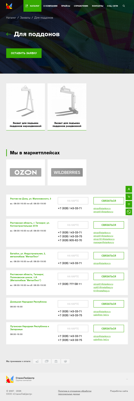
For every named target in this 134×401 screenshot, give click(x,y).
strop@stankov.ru (102, 211)
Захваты (26, 18)
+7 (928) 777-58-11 (70, 290)
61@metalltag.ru (101, 297)
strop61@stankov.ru (103, 214)
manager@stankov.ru (103, 247)
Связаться (109, 203)
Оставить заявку (26, 54)
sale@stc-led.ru (101, 322)
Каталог (11, 18)
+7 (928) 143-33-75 (71, 240)
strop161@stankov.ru (103, 243)
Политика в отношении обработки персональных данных (75, 394)
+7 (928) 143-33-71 (71, 211)
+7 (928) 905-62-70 (71, 245)
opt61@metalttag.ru (103, 294)
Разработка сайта (118, 392)
